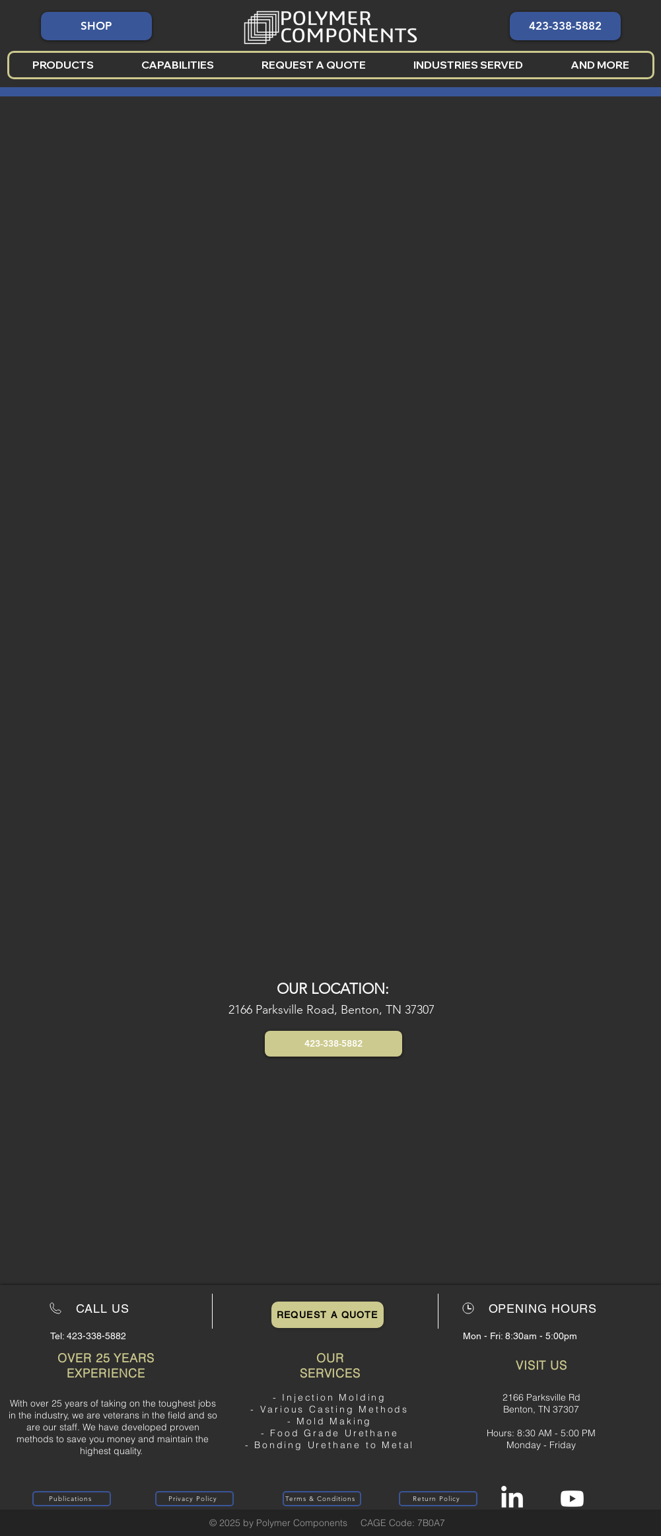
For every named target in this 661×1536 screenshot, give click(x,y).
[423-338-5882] (565, 26)
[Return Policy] (438, 1498)
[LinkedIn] (512, 1498)
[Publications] (71, 1498)
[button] (63, 65)
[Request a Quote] (327, 1315)
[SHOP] (96, 26)
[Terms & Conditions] (322, 1498)
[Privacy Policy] (194, 1498)
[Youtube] (572, 1498)
